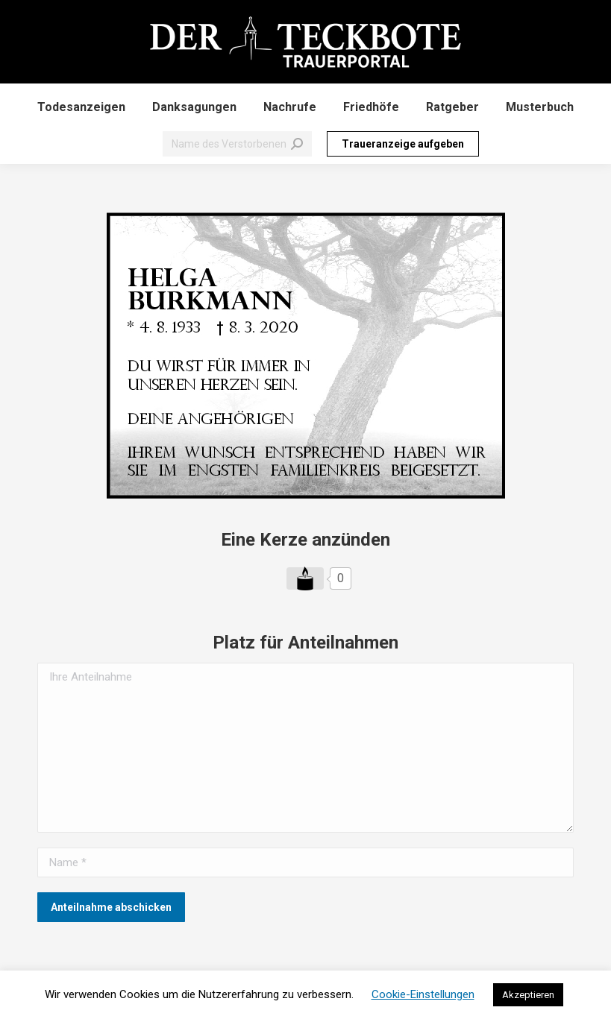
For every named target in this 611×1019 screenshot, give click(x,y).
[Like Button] (305, 578)
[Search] (237, 144)
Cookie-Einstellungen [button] (423, 994)
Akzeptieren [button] (528, 994)
